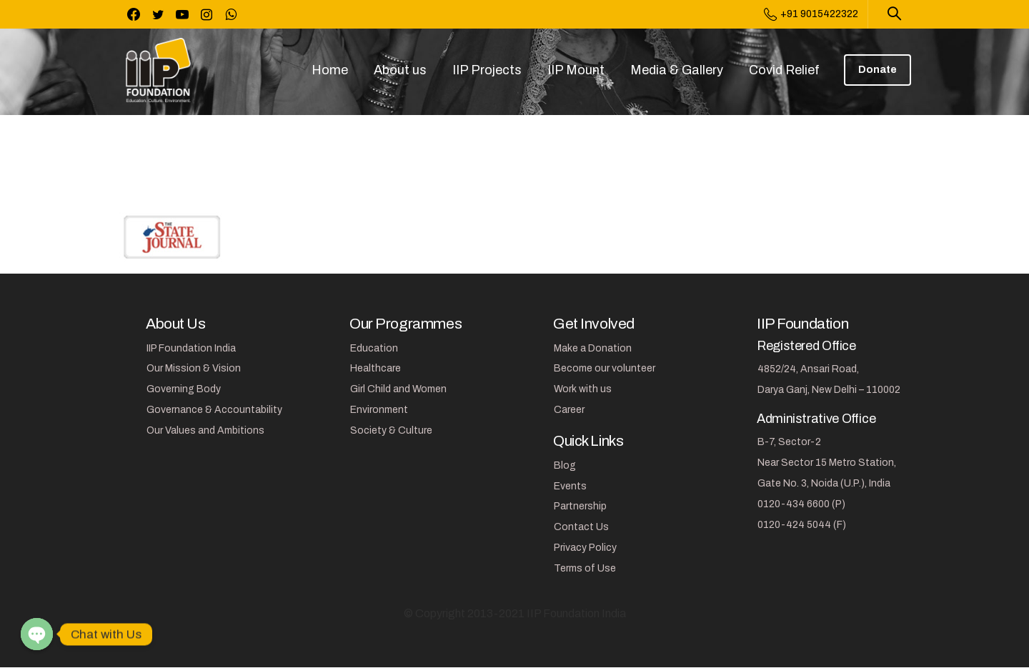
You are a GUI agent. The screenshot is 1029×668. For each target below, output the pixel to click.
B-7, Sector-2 (789, 442)
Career (569, 409)
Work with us (583, 389)
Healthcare (375, 368)
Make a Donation (593, 348)
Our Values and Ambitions (205, 430)
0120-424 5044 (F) (801, 524)
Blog (565, 465)
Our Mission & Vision (193, 368)
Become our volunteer (604, 368)
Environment (379, 409)
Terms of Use (585, 568)
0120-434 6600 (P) (801, 504)
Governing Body (183, 389)
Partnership (580, 506)
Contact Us (581, 527)
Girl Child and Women (398, 389)
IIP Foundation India (191, 348)
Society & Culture (391, 430)
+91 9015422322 (811, 14)
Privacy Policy (585, 547)
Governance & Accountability (214, 409)
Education (374, 348)
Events (570, 486)
